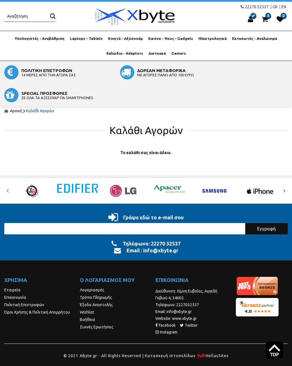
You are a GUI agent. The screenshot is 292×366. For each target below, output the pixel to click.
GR (275, 7)
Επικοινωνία (15, 274)
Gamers (178, 53)
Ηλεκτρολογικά (212, 38)
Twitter (189, 302)
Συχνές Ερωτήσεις (96, 304)
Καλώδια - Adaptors (124, 53)
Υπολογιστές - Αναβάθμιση (39, 38)
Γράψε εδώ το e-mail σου (146, 194)
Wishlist (87, 289)
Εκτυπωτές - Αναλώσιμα (254, 38)
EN (283, 7)
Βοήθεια (87, 297)
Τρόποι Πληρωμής (96, 274)
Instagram (166, 309)
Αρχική (13, 88)
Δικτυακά (157, 53)
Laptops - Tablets (86, 38)
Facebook (165, 302)
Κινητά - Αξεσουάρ (125, 38)
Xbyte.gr (134, 16)
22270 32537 (255, 7)
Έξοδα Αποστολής (96, 282)
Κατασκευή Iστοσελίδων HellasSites (187, 333)
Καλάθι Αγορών (40, 88)
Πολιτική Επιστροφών (24, 282)
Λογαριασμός (92, 267)
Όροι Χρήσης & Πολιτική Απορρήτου (37, 289)
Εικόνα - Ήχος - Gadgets (170, 38)
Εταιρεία (12, 267)
